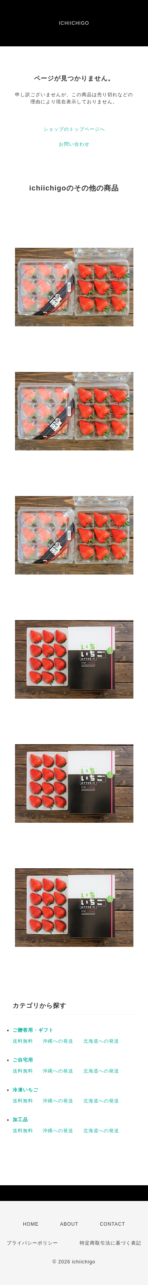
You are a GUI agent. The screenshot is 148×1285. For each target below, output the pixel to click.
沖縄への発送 (58, 1041)
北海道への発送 (101, 1041)
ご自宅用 (23, 1060)
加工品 (20, 1119)
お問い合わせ (74, 144)
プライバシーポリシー (32, 1243)
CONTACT (112, 1224)
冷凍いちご (25, 1090)
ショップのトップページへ (74, 129)
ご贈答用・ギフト (33, 1030)
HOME (31, 1224)
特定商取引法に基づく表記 (110, 1243)
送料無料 (23, 1041)
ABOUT (69, 1224)
